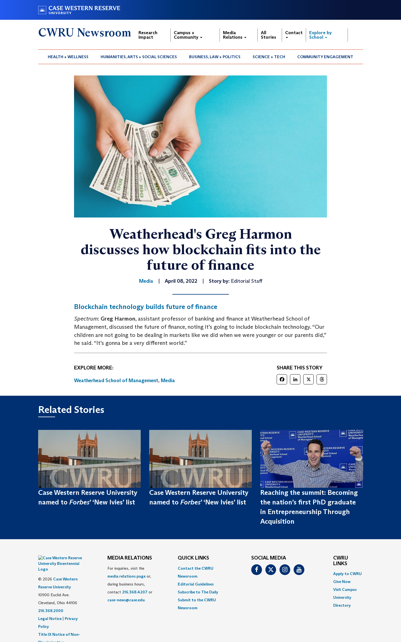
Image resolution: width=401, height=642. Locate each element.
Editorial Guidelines (196, 584)
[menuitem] (68, 57)
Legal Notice (50, 604)
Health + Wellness (68, 56)
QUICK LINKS (193, 558)
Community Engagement (325, 56)
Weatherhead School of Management (116, 380)
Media (168, 380)
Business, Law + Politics (214, 56)
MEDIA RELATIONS (129, 558)
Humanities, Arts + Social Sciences (139, 56)
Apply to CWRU (347, 573)
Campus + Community (188, 35)
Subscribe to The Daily (198, 592)
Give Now (341, 581)
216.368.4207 (135, 592)
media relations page (126, 576)
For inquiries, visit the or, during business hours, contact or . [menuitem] (129, 584)
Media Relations (234, 35)
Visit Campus (345, 589)
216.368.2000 (50, 596)
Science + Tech (269, 56)
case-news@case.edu (126, 599)
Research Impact (147, 35)
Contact (294, 34)
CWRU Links (340, 561)
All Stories (268, 35)
